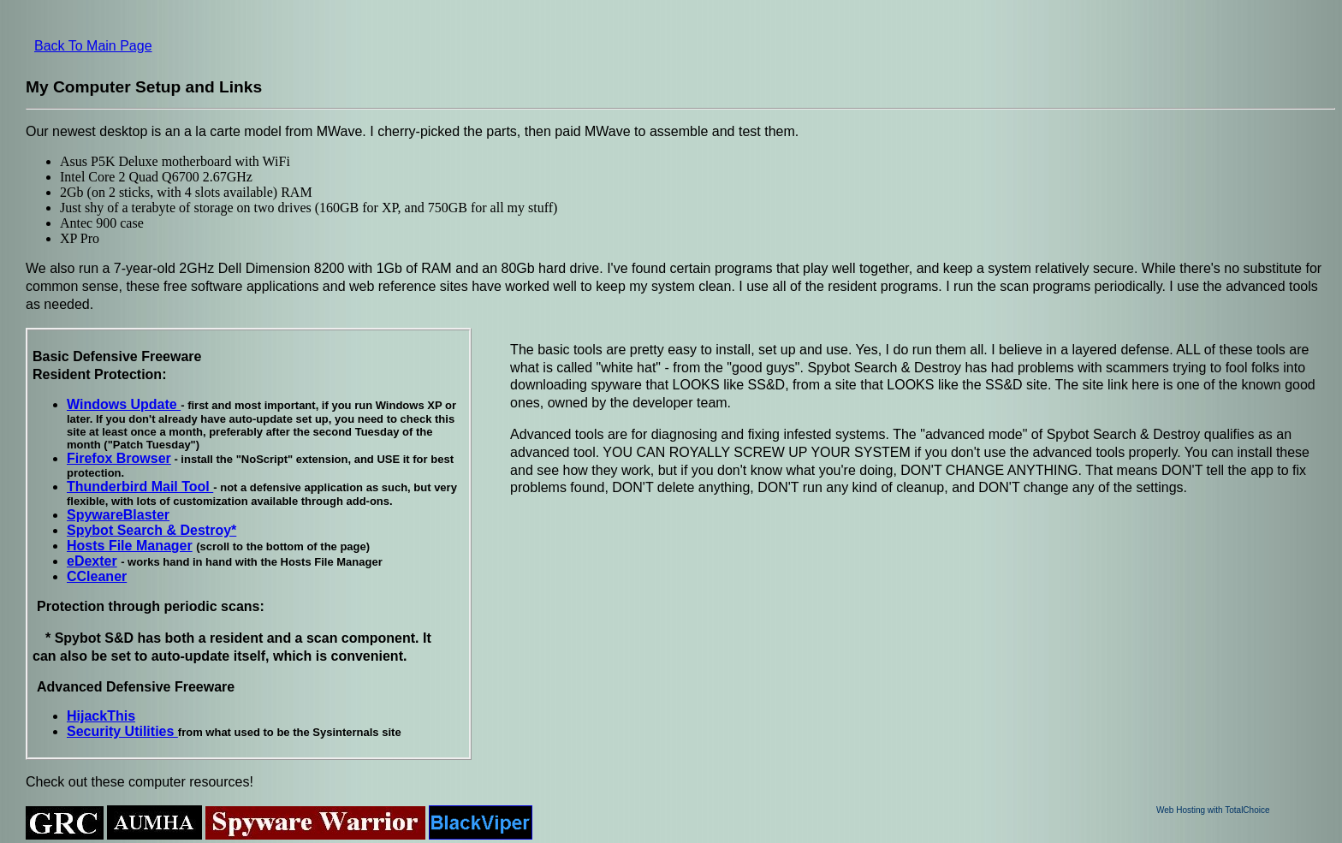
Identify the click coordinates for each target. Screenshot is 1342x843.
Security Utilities (122, 731)
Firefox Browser (119, 458)
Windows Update (124, 404)
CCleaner (97, 576)
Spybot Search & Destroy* (151, 530)
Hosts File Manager (130, 545)
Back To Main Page (93, 46)
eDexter (92, 561)
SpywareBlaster (118, 515)
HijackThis (101, 716)
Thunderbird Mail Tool (140, 486)
